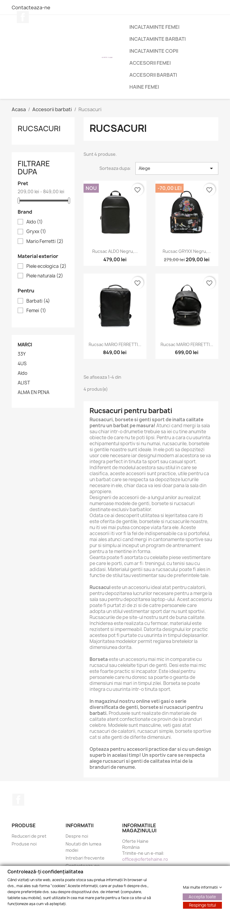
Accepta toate (202, 896)
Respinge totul (202, 905)
